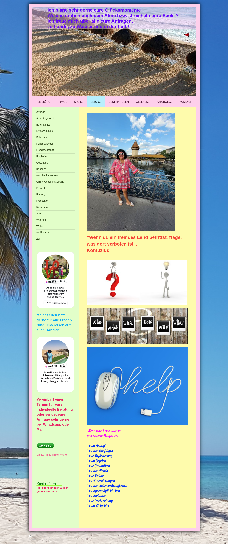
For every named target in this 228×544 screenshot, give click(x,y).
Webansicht (194, 538)
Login (197, 536)
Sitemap (47, 537)
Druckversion (36, 537)
